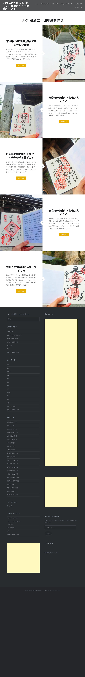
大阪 (8, 375)
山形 (8, 403)
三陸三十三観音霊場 (12, 470)
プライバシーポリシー (14, 521)
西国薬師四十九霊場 (12, 432)
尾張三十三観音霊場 (12, 463)
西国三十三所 (10, 425)
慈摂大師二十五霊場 (12, 494)
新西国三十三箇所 (12, 429)
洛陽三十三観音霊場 (12, 460)
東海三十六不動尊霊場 (13, 352)
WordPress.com (56, 590)
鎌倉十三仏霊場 (11, 406)
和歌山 (8, 371)
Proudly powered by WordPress (33, 590)
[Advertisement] (61, 392)
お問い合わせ (10, 527)
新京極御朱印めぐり (12, 453)
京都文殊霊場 (10, 446)
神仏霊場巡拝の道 (12, 422)
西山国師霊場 (10, 491)
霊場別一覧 (78, 7)
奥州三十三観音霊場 (12, 467)
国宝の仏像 (10, 331)
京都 (8, 365)
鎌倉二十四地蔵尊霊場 (13, 477)
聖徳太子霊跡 (10, 484)
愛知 (8, 382)
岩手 (8, 399)
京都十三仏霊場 (11, 443)
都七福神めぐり (11, 450)
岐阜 (8, 385)
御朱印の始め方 (45, 4)
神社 (57, 4)
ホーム (36, 4)
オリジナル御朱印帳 (12, 342)
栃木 (8, 349)
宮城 (8, 396)
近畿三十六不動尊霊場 (13, 481)
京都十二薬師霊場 (12, 439)
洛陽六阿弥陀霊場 (12, 436)
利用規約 (10, 524)
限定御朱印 (10, 345)
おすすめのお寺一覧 (66, 4)
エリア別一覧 (78, 4)
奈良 (8, 368)
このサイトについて (12, 518)
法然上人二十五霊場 (12, 488)
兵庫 (8, 378)
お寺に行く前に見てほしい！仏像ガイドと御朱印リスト (16, 5)
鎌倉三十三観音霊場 (12, 474)
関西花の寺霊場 (11, 456)
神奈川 (8, 392)
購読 (48, 533)
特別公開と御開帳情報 (13, 338)
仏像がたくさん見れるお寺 (14, 335)
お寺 (52, 4)
